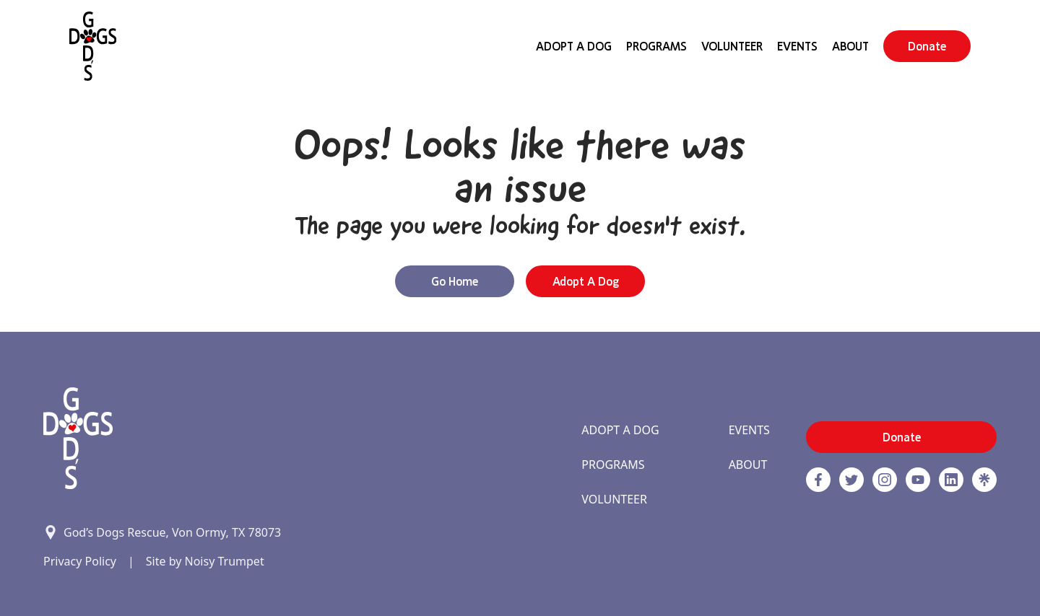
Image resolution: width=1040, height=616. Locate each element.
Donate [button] (927, 46)
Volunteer (732, 46)
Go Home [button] (454, 281)
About (850, 46)
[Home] (92, 46)
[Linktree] (984, 479)
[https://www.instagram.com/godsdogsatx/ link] (884, 479)
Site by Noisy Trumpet (205, 561)
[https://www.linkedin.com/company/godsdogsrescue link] (951, 479)
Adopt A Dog (574, 46)
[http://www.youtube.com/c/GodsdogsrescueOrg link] (918, 479)
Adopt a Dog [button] (585, 281)
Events (797, 46)
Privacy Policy (79, 561)
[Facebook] (818, 479)
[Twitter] (851, 479)
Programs (656, 46)
